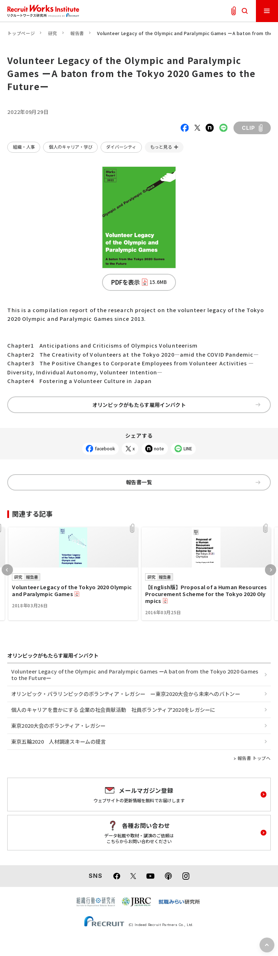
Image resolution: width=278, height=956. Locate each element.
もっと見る (161, 147)
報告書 (77, 33)
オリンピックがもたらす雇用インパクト (176, 404)
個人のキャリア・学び (70, 147)
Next (270, 569)
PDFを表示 (139, 282)
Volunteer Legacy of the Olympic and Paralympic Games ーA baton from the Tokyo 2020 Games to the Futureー (134, 674)
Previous (7, 569)
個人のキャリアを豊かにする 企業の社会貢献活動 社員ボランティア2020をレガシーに (113, 709)
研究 (52, 33)
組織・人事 (24, 147)
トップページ (21, 33)
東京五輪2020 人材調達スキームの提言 (58, 741)
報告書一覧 (193, 482)
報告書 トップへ (254, 758)
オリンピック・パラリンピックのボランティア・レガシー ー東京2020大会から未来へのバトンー (125, 693)
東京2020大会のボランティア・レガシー (58, 725)
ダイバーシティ (121, 147)
